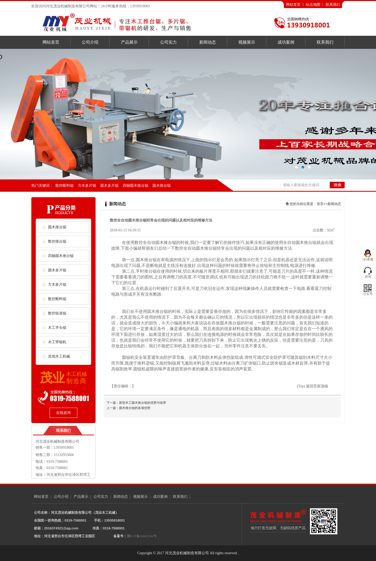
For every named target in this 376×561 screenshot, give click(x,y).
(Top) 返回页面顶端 (312, 386)
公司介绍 (90, 42)
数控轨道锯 (57, 313)
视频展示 (246, 42)
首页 (320, 204)
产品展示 (129, 42)
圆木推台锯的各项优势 (134, 408)
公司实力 (168, 42)
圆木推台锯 (161, 186)
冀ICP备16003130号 (141, 536)
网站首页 (293, 5)
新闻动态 (207, 42)
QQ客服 (367, 259)
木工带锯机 (57, 342)
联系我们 (333, 5)
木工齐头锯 (57, 328)
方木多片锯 (87, 186)
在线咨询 (63, 413)
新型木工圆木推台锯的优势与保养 (142, 403)
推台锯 (170, 242)
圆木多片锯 (109, 186)
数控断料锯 (64, 186)
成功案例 (286, 42)
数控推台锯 (57, 241)
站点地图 (313, 5)
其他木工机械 (59, 356)
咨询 (368, 276)
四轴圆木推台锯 (135, 186)
